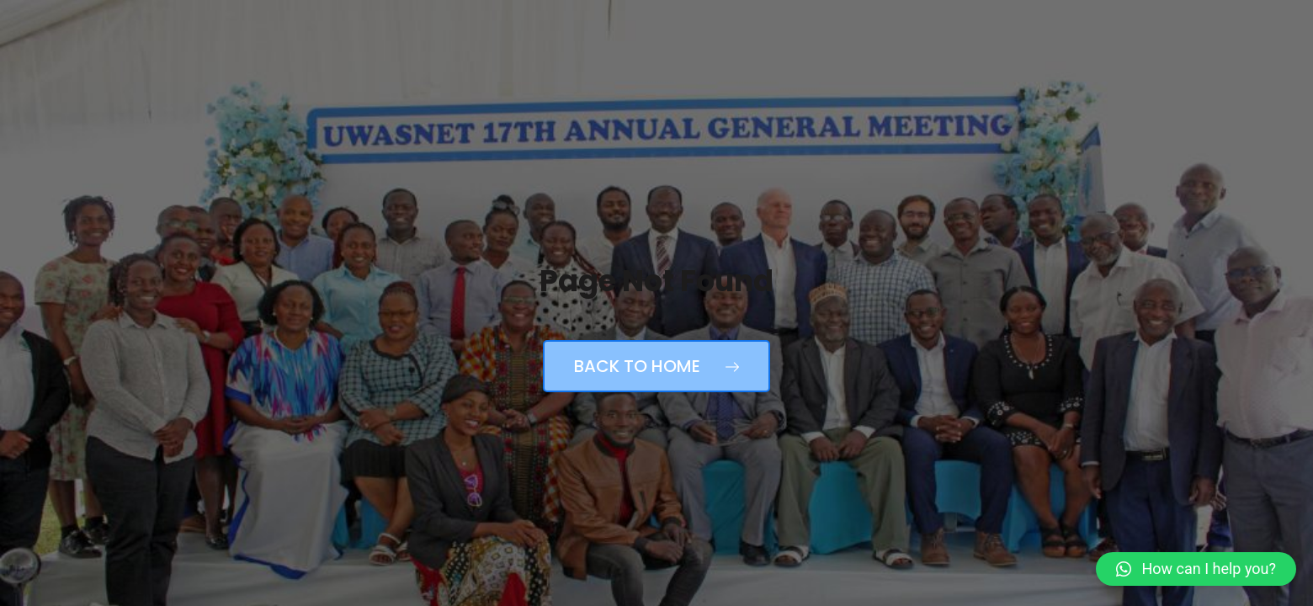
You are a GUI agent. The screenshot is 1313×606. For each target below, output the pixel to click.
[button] (1196, 569)
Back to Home (656, 366)
